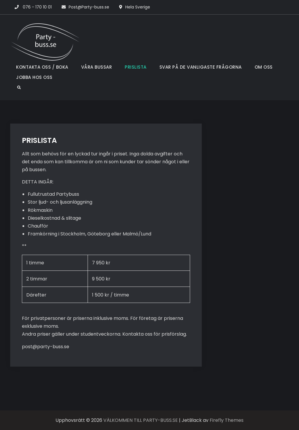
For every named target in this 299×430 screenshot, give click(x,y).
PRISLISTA (136, 67)
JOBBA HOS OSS (34, 77)
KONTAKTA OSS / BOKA (42, 67)
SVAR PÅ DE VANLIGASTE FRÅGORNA (200, 67)
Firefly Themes (227, 420)
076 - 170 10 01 (37, 7)
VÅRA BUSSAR (96, 67)
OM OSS (264, 67)
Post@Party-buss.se (89, 7)
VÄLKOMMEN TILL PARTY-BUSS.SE (140, 420)
